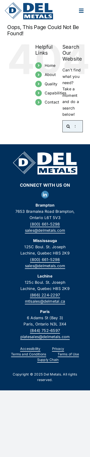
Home (50, 65)
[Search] (68, 126)
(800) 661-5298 (45, 224)
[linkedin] (45, 194)
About (50, 74)
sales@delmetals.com (45, 230)
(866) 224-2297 (45, 295)
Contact (52, 102)
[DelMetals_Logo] (29, 4)
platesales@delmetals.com (45, 336)
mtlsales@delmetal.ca (45, 301)
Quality (51, 83)
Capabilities (55, 93)
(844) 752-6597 (45, 330)
